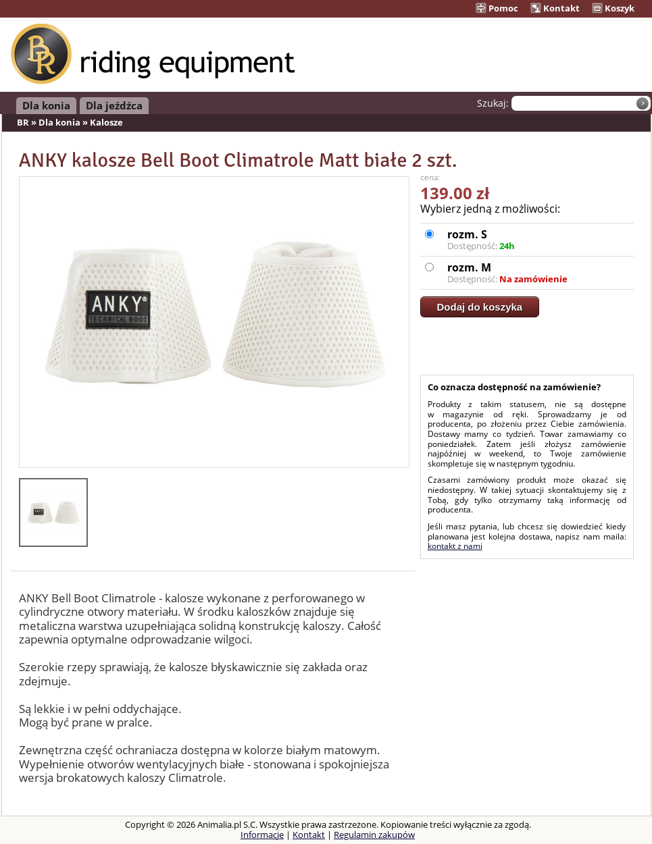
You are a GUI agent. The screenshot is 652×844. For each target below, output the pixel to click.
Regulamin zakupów (374, 834)
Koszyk (613, 8)
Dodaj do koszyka (480, 307)
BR (23, 122)
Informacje (262, 834)
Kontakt (555, 8)
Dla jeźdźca (114, 105)
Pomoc (497, 8)
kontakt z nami (455, 546)
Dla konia (46, 105)
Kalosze (106, 122)
